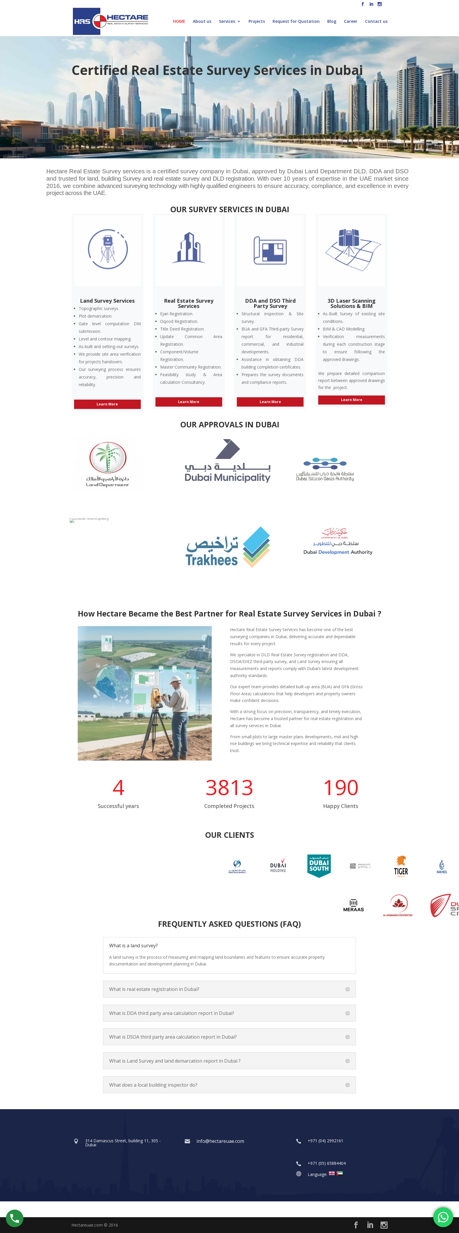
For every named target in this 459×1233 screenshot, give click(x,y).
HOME (179, 21)
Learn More (107, 404)
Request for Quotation (296, 21)
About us (202, 21)
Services (227, 21)
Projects (257, 21)
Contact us (376, 21)
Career (350, 21)
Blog (331, 21)
